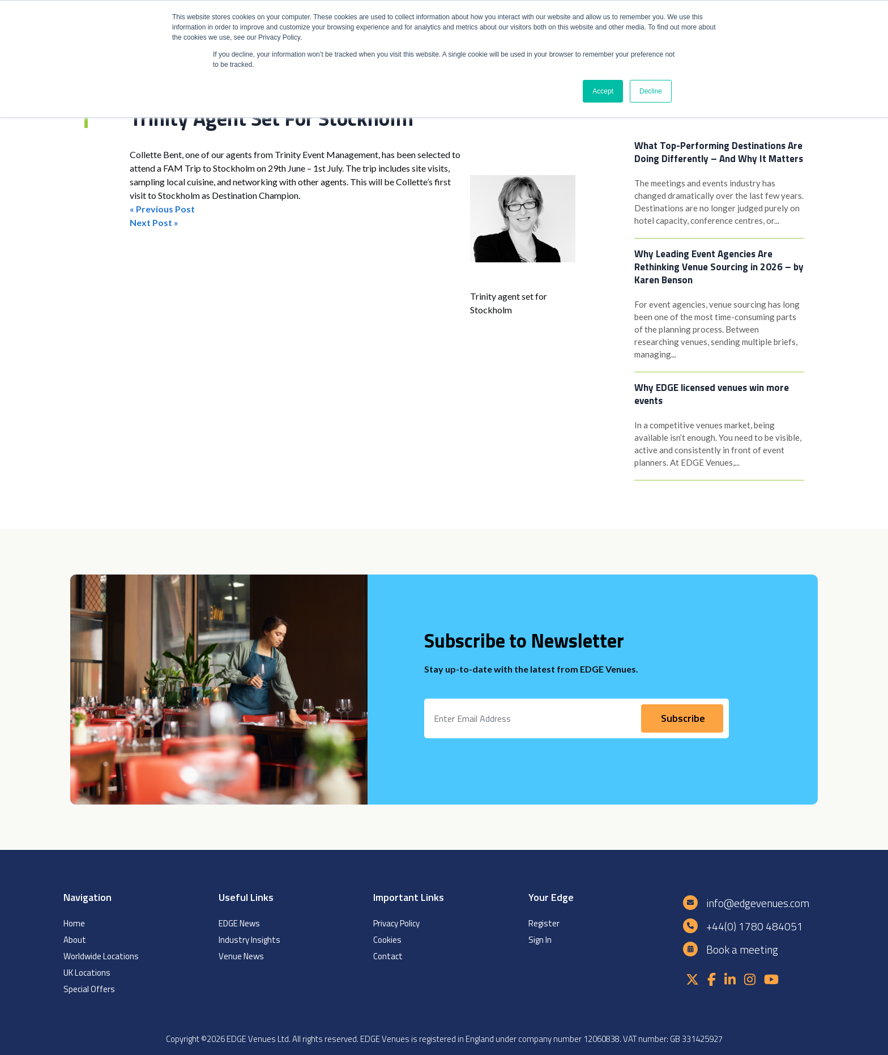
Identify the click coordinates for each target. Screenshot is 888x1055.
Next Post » (154, 222)
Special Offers (89, 989)
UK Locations (86, 972)
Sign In (540, 939)
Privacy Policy (396, 923)
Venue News (241, 956)
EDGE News (239, 923)
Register (544, 923)
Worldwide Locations (101, 956)
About (74, 939)
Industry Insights (249, 939)
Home (74, 923)
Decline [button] (650, 91)
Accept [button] (602, 91)
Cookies (387, 939)
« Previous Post (162, 208)
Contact (388, 956)
